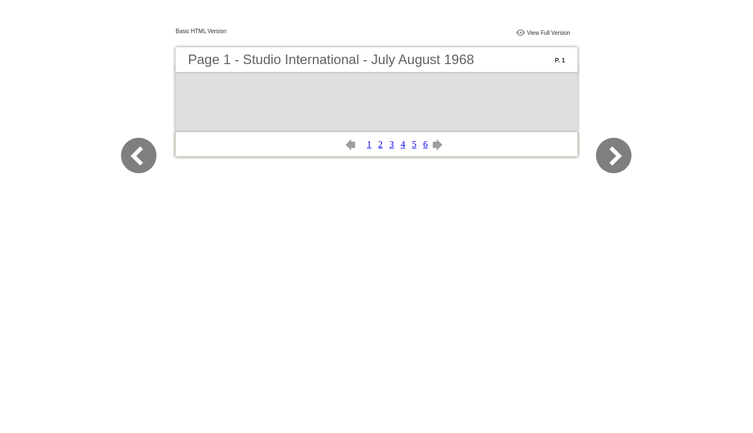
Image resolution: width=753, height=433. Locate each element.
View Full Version (548, 33)
